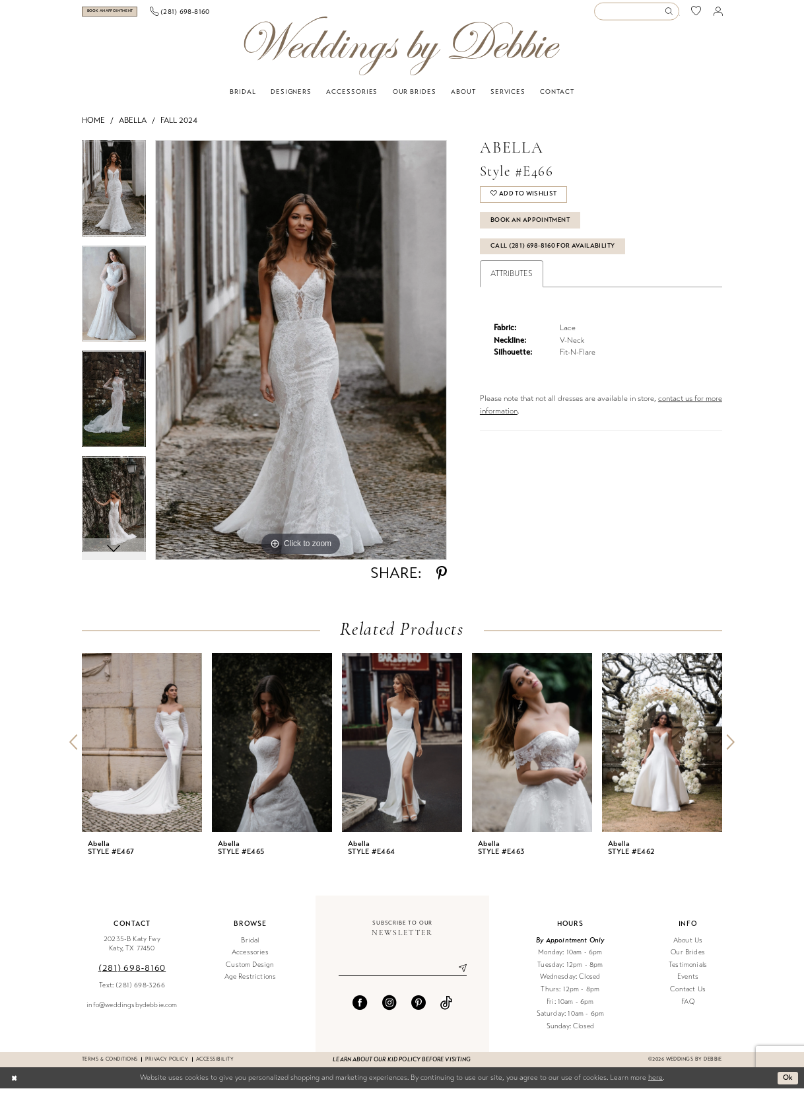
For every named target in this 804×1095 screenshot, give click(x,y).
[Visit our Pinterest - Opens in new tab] (418, 1009)
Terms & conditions (109, 1066)
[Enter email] (403, 975)
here (655, 1084)
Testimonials (688, 971)
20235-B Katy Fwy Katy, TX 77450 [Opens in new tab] (132, 950)
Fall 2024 (178, 126)
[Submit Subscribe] (457, 975)
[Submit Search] (671, 15)
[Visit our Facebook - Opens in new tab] (359, 1009)
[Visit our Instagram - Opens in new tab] (389, 1009)
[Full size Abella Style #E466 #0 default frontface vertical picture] (301, 356)
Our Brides (688, 958)
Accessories (250, 958)
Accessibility (215, 1066)
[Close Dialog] (14, 1084)
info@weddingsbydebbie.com (131, 1011)
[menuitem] (130, 15)
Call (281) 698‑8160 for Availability (554, 254)
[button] (718, 14)
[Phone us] (221, 14)
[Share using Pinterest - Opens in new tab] (441, 580)
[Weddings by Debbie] (402, 52)
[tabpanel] (114, 199)
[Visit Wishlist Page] (696, 15)
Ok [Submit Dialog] (788, 1083)
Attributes (511, 282)
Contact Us (688, 995)
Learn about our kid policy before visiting (402, 1066)
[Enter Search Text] (636, 15)
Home (93, 126)
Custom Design (250, 971)
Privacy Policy (166, 1066)
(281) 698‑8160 (132, 974)
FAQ (687, 1008)
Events (687, 983)
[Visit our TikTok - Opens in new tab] (446, 1009)
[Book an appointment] (130, 15)
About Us (687, 946)
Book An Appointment (531, 227)
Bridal (250, 946)
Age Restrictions (250, 983)
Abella (133, 126)
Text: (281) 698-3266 (131, 991)
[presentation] (142, 749)
